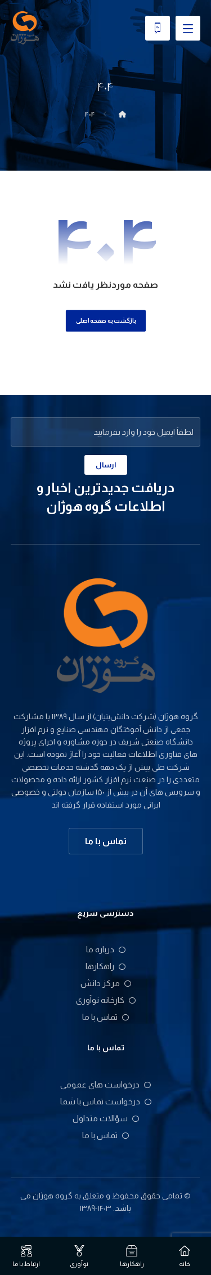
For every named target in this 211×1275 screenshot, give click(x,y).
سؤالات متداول (106, 1118)
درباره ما (105, 949)
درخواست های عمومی (105, 1084)
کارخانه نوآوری (106, 1000)
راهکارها (105, 966)
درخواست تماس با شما (105, 1101)
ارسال (106, 465)
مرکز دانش (105, 983)
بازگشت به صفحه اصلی (105, 320)
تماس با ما (105, 1017)
